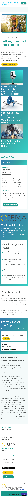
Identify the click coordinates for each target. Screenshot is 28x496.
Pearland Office (6, 162)
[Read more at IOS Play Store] (5, 349)
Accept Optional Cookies (14, 491)
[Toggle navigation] (24, 3)
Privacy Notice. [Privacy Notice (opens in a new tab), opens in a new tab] (21, 489)
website (13, 314)
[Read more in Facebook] (3, 450)
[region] (14, 487)
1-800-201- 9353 (21, 416)
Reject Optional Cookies (14, 494)
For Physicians (8, 477)
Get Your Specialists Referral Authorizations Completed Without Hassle (11, 118)
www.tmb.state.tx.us (14, 390)
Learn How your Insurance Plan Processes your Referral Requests (10, 90)
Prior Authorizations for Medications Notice (11, 143)
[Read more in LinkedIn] (11, 450)
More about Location (10, 204)
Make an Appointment (9, 64)
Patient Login (8, 472)
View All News (22, 149)
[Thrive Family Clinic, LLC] (9, 3)
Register (6, 338)
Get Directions (6, 174)
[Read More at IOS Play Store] (5, 467)
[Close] (24, 481)
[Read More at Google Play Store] (12, 467)
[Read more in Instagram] (6, 450)
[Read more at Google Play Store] (13, 349)
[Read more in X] (8, 450)
